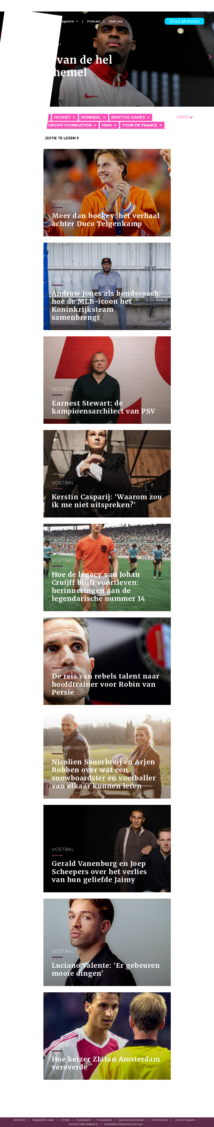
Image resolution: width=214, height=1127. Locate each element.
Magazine (66, 21)
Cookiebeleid (83, 1119)
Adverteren (19, 1119)
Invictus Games (128, 117)
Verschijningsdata (185, 1119)
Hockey (62, 117)
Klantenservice (160, 1119)
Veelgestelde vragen (43, 1119)
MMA (107, 125)
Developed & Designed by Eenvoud (123, 1124)
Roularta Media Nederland (83, 1124)
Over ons (116, 21)
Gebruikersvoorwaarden (132, 1119)
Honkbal (91, 117)
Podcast (93, 21)
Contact (65, 1119)
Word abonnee (184, 21)
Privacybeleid (104, 1119)
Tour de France (139, 125)
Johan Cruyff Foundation (62, 125)
